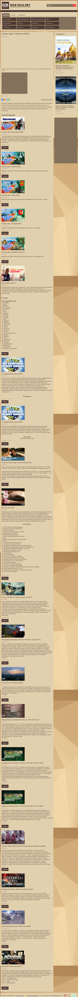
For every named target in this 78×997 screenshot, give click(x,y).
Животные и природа (38, 19)
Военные (50, 23)
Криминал (7, 27)
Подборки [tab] (6, 15)
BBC (48, 19)
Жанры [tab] (13, 15)
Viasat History (50, 27)
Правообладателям (32, 995)
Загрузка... (27, 53)
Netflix (20, 23)
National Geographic (23, 19)
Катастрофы (7, 23)
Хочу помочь (20, 995)
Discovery (35, 27)
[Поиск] (60, 5)
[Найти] (74, 5)
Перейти (5, 147)
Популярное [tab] (21, 15)
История (35, 23)
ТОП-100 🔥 (7, 19)
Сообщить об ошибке (46, 99)
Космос (20, 27)
